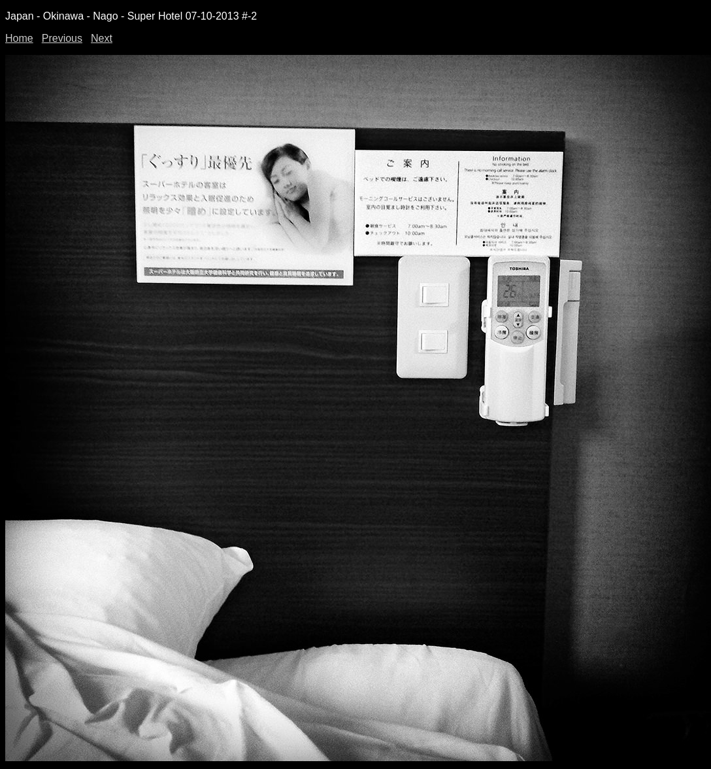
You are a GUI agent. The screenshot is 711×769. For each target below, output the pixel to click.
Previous (62, 38)
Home (19, 38)
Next (101, 38)
